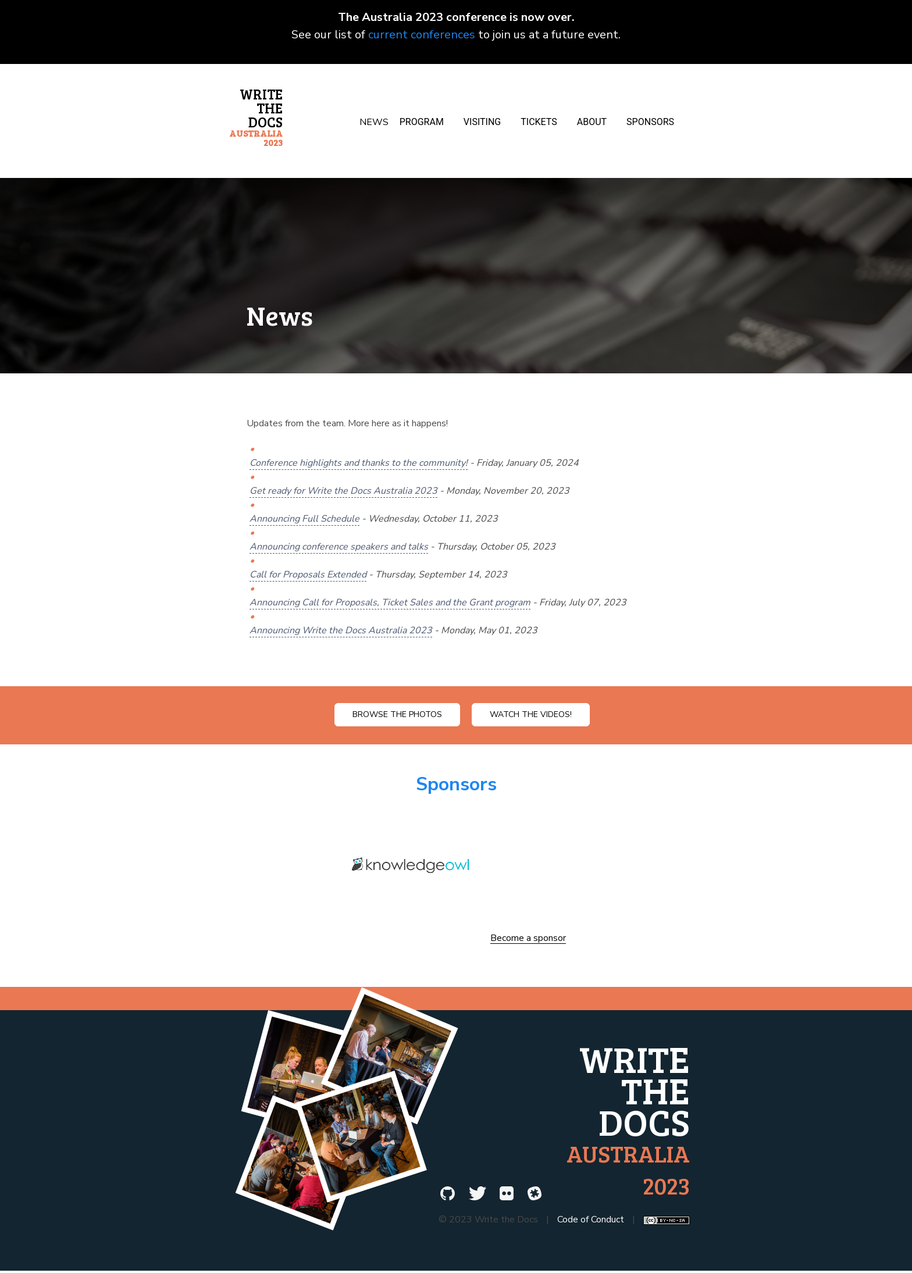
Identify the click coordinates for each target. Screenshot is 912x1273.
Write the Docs (256, 116)
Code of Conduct (590, 1219)
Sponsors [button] (650, 121)
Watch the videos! (531, 714)
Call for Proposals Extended (308, 574)
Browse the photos (397, 714)
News (374, 122)
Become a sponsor (528, 938)
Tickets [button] (539, 121)
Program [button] (422, 121)
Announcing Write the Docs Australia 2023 (341, 630)
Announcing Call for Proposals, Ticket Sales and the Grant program (390, 602)
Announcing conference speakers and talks (339, 546)
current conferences (421, 34)
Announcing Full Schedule (304, 518)
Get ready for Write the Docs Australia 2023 (343, 490)
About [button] (592, 121)
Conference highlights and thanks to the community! (359, 463)
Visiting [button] (482, 121)
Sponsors (456, 784)
